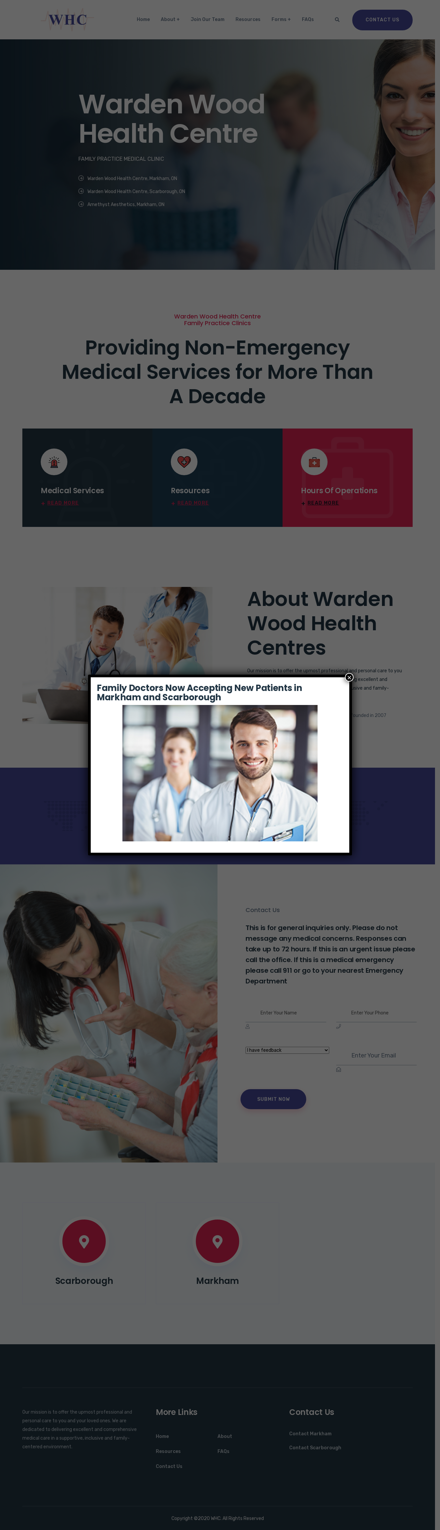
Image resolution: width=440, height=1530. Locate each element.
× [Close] (349, 677)
